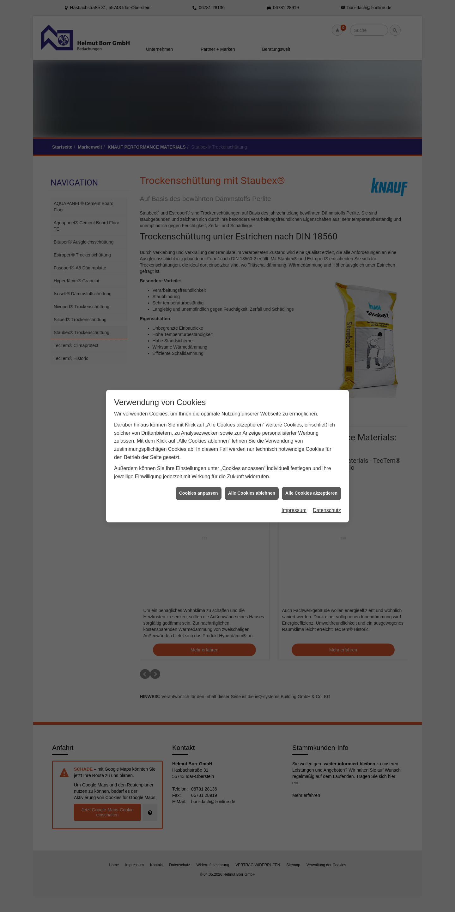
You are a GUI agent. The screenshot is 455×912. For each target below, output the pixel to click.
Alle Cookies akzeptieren (311, 410)
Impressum (294, 427)
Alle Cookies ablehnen (251, 410)
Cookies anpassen (198, 410)
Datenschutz (327, 427)
